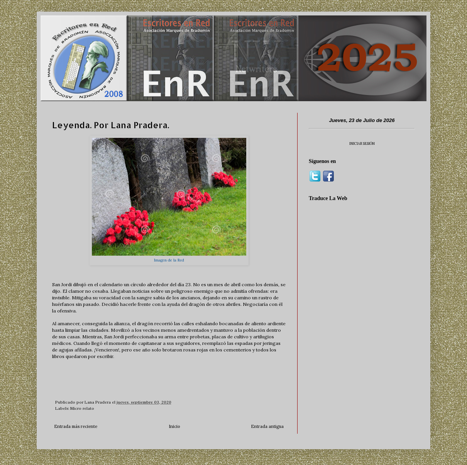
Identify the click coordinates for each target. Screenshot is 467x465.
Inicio (174, 426)
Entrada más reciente (75, 426)
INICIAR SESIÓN (362, 143)
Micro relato (82, 408)
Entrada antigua (267, 426)
